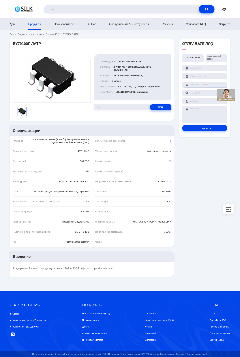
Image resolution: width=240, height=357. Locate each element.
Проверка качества (219, 327)
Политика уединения (220, 333)
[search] (206, 9)
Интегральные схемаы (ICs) (45, 34)
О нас (92, 24)
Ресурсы (167, 24)
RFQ (160, 107)
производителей (64, 24)
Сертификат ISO (218, 320)
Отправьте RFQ (196, 24)
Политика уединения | (43, 354)
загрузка (224, 24)
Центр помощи (217, 340)
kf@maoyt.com (29, 320)
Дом (12, 24)
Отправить (205, 128)
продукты (34, 24)
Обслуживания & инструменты (129, 24)
